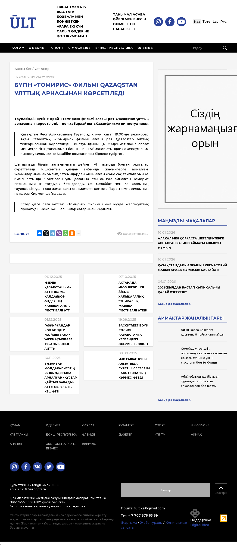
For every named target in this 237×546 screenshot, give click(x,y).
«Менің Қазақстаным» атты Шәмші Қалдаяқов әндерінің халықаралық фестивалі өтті (57, 296)
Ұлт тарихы (19, 434)
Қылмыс (89, 444)
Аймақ (196, 434)
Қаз (197, 21)
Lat (215, 21)
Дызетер (125, 434)
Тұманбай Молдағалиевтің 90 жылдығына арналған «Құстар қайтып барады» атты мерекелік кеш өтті (60, 377)
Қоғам (18, 48)
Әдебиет (38, 48)
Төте (206, 21)
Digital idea (199, 525)
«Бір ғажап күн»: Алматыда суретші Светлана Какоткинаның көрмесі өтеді (134, 368)
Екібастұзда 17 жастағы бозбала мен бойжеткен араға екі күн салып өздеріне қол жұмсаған (73, 21)
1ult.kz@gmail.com (149, 508)
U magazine (79, 48)
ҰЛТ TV (160, 434)
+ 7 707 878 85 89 (143, 515)
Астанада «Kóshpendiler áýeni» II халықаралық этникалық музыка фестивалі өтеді (132, 296)
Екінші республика (114, 48)
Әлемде (145, 48)
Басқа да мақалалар (174, 304)
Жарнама (129, 523)
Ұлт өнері (42, 69)
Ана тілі (16, 444)
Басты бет (22, 69)
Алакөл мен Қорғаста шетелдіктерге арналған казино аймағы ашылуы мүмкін (191, 243)
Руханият (126, 425)
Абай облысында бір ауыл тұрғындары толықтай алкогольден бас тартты (200, 381)
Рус (223, 21)
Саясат (88, 425)
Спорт (57, 48)
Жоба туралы (151, 523)
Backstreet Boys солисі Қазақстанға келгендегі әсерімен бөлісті (133, 335)
